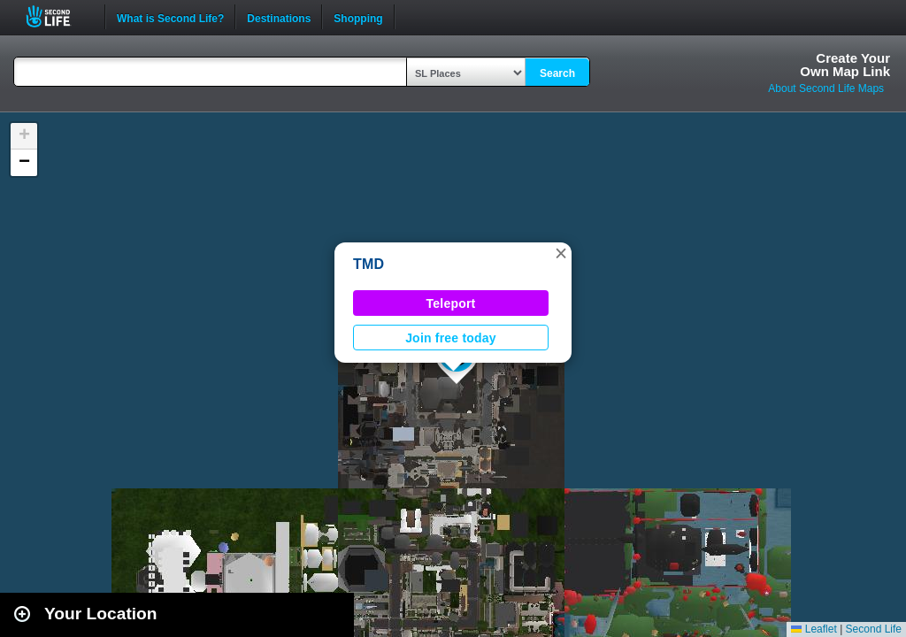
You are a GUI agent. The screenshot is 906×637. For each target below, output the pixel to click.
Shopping (358, 16)
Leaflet (813, 629)
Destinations (279, 16)
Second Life (58, 16)
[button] (561, 253)
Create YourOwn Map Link (845, 64)
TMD (368, 264)
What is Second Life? (170, 16)
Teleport (451, 303)
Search (557, 73)
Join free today (450, 338)
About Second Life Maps (826, 88)
